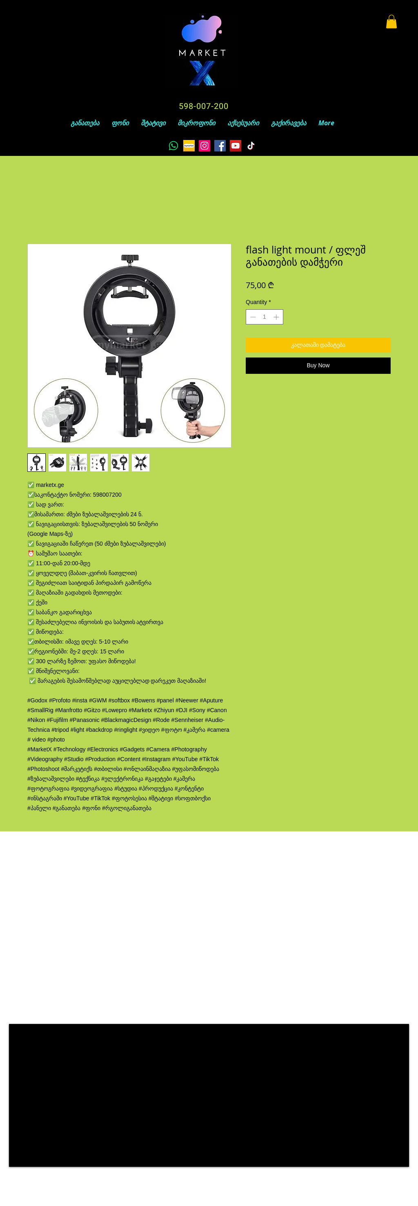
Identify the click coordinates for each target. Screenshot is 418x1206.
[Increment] (277, 317)
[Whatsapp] (173, 145)
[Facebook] (220, 145)
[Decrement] (252, 317)
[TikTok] (251, 145)
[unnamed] (189, 145)
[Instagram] (204, 145)
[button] (391, 21)
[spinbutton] (264, 317)
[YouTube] (235, 145)
